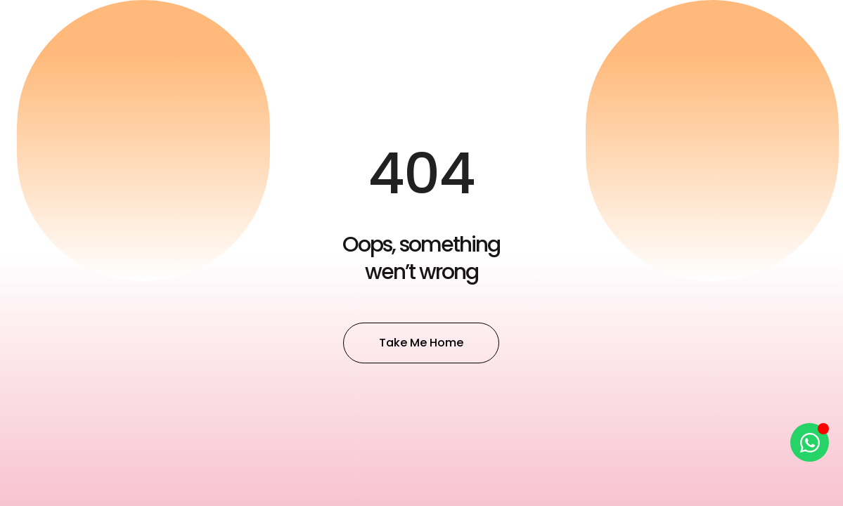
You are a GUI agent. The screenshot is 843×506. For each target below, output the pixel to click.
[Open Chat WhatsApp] (809, 442)
